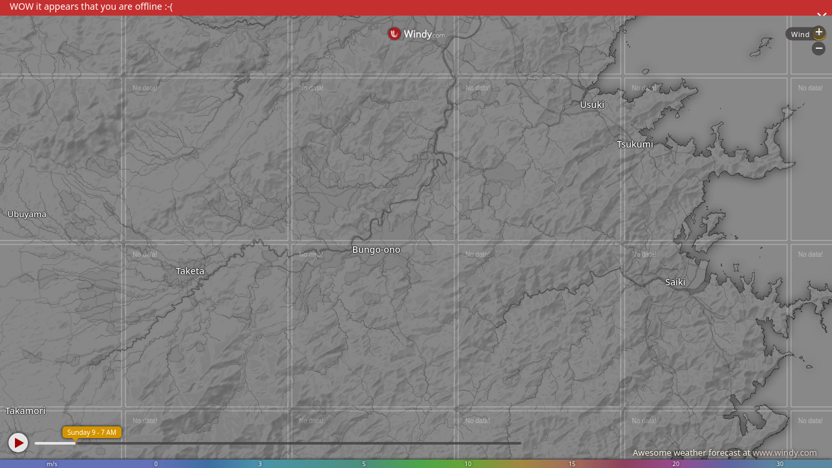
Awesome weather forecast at (724, 452)
